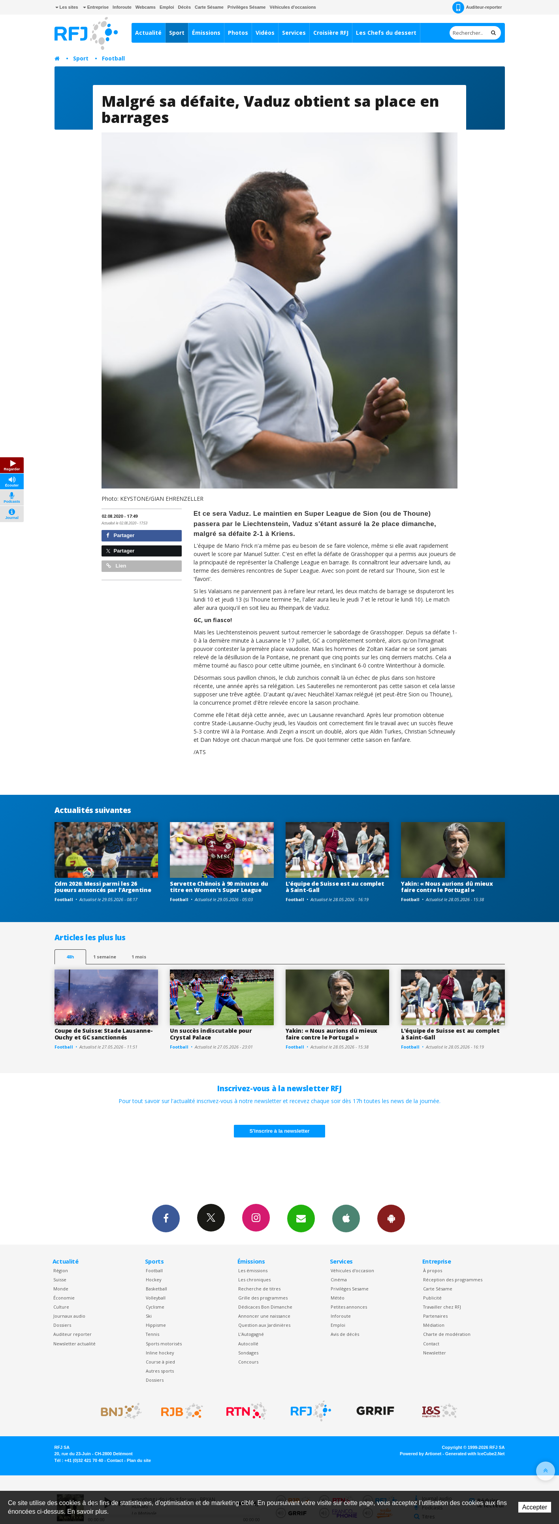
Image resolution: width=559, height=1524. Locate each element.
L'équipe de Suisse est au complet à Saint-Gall (335, 887)
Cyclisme (155, 1306)
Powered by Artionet (420, 1453)
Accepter (534, 1507)
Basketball (156, 1288)
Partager (120, 535)
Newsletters (301, 1218)
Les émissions (252, 1270)
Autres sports (160, 1370)
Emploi (167, 7)
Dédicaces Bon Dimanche (265, 1306)
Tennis (152, 1334)
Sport (176, 32)
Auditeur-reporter (477, 7)
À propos (432, 1270)
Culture (61, 1306)
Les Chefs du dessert (386, 32)
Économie (64, 1297)
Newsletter (434, 1352)
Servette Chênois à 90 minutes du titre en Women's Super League (219, 887)
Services (294, 32)
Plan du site (139, 1460)
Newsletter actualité (74, 1343)
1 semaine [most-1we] (104, 957)
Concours (248, 1361)
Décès (184, 7)
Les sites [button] (66, 7)
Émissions (206, 32)
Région (60, 1270)
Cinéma (339, 1279)
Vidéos (265, 32)
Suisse (59, 1279)
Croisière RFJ (330, 32)
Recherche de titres (259, 1288)
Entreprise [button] (96, 7)
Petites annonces (349, 1306)
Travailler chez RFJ (442, 1306)
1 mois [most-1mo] (139, 957)
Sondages (248, 1352)
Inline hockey (160, 1352)
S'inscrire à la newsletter (280, 1131)
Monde (60, 1288)
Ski (149, 1315)
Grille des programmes (263, 1297)
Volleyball (156, 1297)
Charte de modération (447, 1334)
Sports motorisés (164, 1343)
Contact (431, 1343)
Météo (337, 1297)
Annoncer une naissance (264, 1315)
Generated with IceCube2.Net (474, 1453)
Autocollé (248, 1343)
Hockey (153, 1279)
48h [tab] (70, 957)
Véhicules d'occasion (352, 1270)
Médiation (433, 1325)
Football (113, 58)
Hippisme (156, 1325)
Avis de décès (345, 1334)
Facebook (166, 1218)
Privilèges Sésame (247, 7)
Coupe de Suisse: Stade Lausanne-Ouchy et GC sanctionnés (104, 1034)
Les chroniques (254, 1279)
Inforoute (122, 7)
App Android (391, 1218)
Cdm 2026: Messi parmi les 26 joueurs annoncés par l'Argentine (103, 887)
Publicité (432, 1297)
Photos (238, 32)
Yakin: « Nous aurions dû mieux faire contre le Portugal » (447, 887)
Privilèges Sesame (350, 1288)
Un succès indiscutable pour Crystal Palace (211, 1034)
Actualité (148, 32)
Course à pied (160, 1361)
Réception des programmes (452, 1279)
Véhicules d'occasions (292, 7)
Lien (116, 566)
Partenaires (435, 1315)
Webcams (146, 7)
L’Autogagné (251, 1334)
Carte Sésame (209, 7)
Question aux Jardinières (264, 1325)
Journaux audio (69, 1315)
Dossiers (62, 1325)
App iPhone (346, 1218)
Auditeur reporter (72, 1334)
